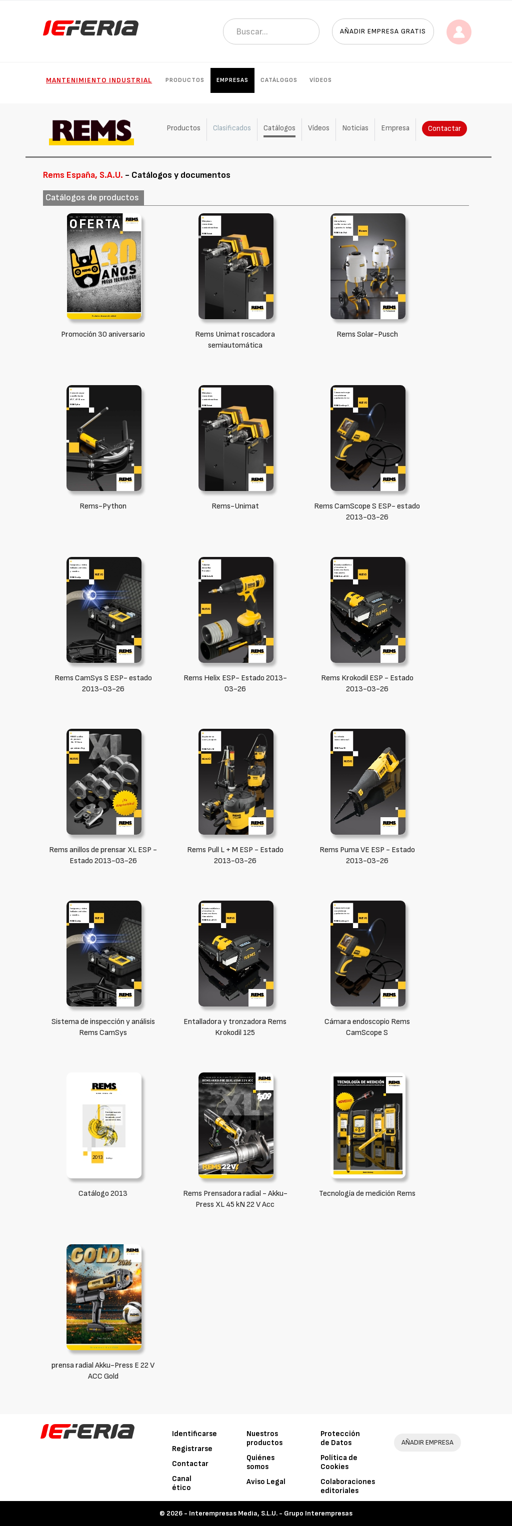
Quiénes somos (260, 1462)
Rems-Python (103, 506)
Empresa (395, 128)
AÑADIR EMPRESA (428, 1442)
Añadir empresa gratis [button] (383, 31)
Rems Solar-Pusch (367, 334)
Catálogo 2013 (103, 1193)
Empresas (232, 80)
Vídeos (321, 80)
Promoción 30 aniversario (103, 334)
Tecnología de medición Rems (367, 1193)
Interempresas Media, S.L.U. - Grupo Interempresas (270, 1513)
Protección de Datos (340, 1438)
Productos (185, 80)
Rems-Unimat (235, 506)
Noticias (355, 128)
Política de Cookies (339, 1462)
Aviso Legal (266, 1482)
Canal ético (182, 1483)
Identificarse (194, 1434)
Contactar (444, 128)
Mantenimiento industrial (99, 80)
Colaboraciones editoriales (347, 1486)
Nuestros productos (264, 1438)
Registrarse (192, 1449)
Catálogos (279, 80)
